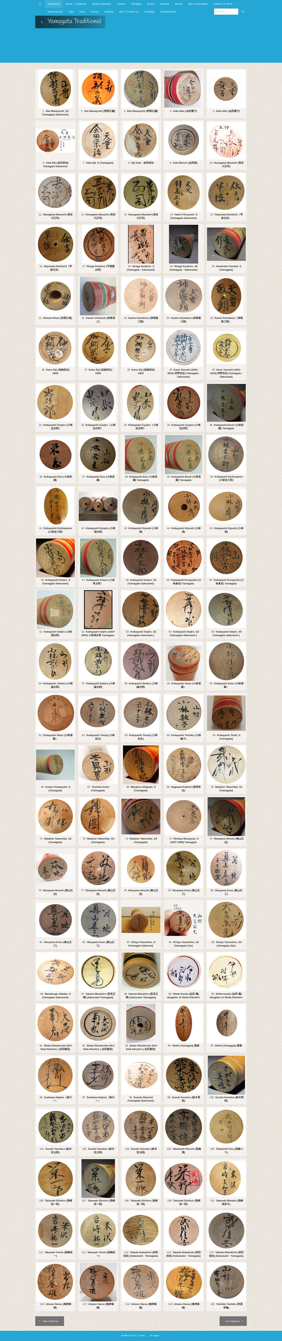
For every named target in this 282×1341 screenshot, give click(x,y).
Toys (71, 11)
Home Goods (55, 11)
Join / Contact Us (128, 11)
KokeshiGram (168, 11)
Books (150, 3)
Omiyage (149, 11)
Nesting (109, 11)
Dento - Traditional (76, 3)
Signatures (54, 3)
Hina (82, 11)
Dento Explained (101, 3)
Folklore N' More (223, 3)
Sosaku (121, 3)
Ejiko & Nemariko (198, 3)
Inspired (164, 3)
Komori (95, 11)
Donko (179, 3)
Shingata (136, 3)
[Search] (226, 11)
